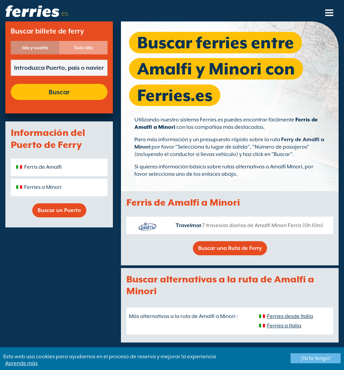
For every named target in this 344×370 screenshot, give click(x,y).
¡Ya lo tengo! (316, 358)
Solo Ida (83, 47)
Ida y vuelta (35, 47)
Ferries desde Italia (290, 316)
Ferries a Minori (42, 187)
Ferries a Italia (284, 326)
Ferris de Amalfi (43, 167)
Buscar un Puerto (59, 210)
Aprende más (21, 363)
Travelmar (189, 225)
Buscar (59, 92)
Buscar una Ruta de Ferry (230, 248)
